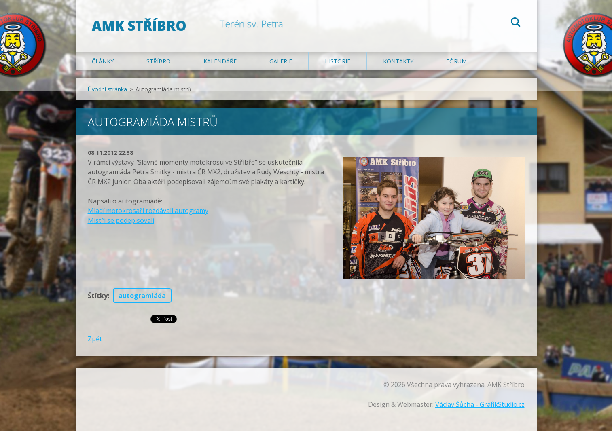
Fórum (456, 61)
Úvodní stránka (107, 89)
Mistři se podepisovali (121, 220)
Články (103, 61)
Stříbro (158, 61)
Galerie (280, 61)
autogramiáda (142, 295)
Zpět (95, 338)
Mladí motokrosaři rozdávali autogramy (148, 210)
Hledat (516, 23)
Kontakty (398, 61)
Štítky (98, 295)
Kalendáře (220, 61)
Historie (337, 61)
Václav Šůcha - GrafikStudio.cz (480, 404)
